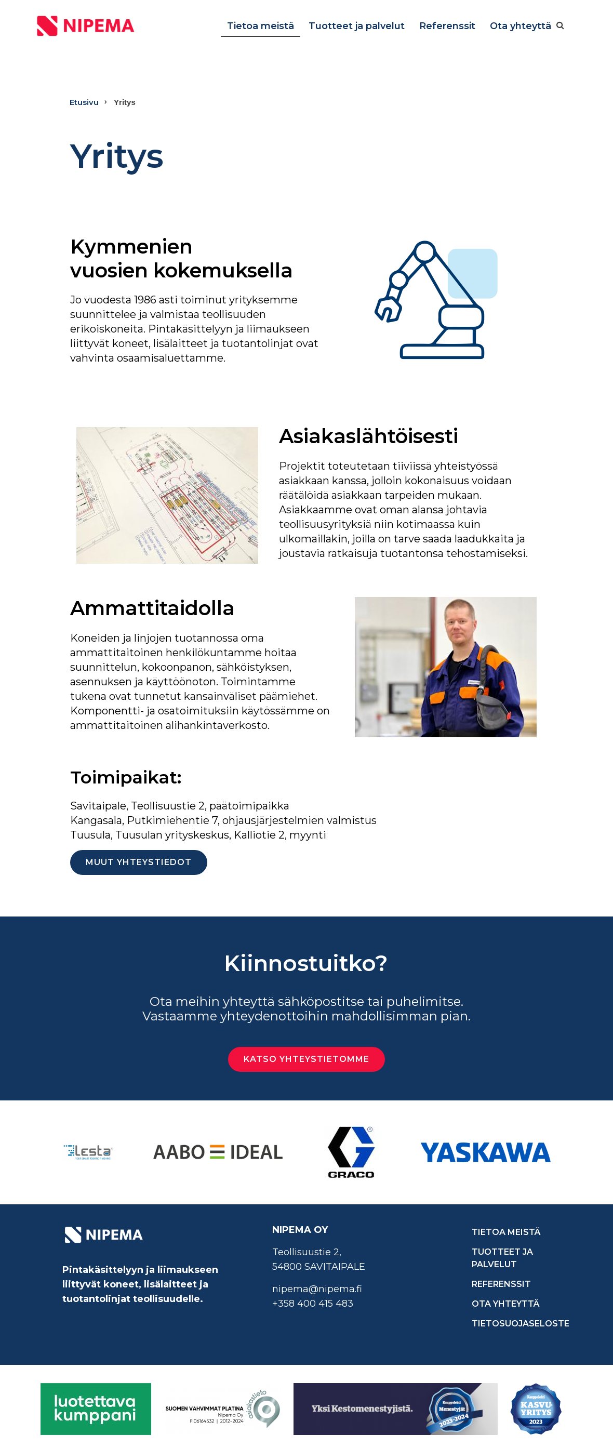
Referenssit (447, 26)
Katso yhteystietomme (306, 1059)
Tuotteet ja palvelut (357, 26)
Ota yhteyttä (520, 26)
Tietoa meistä (260, 26)
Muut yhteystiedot (139, 862)
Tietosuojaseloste (511, 1324)
